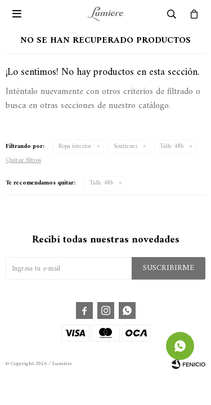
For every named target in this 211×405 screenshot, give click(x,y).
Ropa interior (75, 146)
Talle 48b (171, 146)
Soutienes (125, 146)
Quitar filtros (23, 160)
